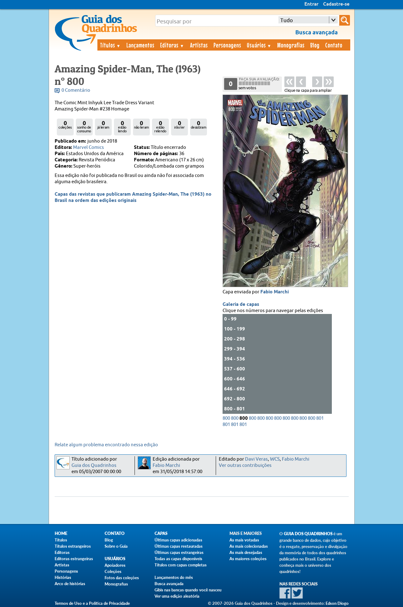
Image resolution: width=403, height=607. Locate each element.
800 (226, 418)
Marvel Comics (88, 147)
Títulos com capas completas (181, 564)
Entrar (311, 4)
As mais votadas (244, 539)
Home (61, 533)
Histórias (63, 577)
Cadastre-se (336, 4)
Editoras (172, 45)
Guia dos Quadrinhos (93, 465)
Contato (333, 45)
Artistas (199, 45)
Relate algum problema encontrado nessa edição (106, 445)
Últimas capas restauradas (179, 546)
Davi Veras (256, 459)
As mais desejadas (245, 552)
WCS (275, 459)
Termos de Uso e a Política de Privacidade (92, 603)
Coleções (113, 571)
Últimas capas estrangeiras (179, 552)
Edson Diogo (337, 603)
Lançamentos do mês (174, 577)
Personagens (227, 45)
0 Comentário (75, 90)
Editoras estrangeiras (74, 558)
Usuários (259, 45)
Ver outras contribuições (245, 465)
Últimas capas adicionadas (178, 539)
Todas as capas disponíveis (178, 558)
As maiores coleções (248, 558)
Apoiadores (115, 565)
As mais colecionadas (248, 546)
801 (320, 418)
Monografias (291, 45)
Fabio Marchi (274, 292)
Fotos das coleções (122, 577)
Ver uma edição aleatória (177, 596)
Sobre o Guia (116, 546)
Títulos (110, 45)
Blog (315, 45)
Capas (161, 533)
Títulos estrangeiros (73, 546)
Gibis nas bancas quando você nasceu (188, 589)
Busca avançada (169, 583)
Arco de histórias (70, 583)
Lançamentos (140, 45)
